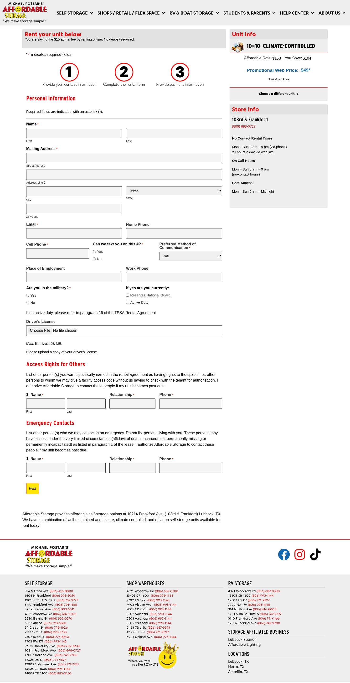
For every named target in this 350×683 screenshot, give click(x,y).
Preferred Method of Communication (177, 242)
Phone (166, 390)
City (28, 197)
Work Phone (137, 264)
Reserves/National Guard (150, 291)
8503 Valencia (137, 612)
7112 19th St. (34, 626)
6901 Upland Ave (139, 631)
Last (129, 140)
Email (32, 221)
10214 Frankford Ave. (41, 644)
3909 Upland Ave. (38, 603)
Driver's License (41, 317)
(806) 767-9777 (67, 594)
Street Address (35, 164)
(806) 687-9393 (159, 622)
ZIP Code (32, 213)
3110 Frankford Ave (242, 612)
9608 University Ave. (40, 640)
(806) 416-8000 (61, 585)
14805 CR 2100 (36, 667)
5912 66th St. (34, 622)
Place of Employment (45, 264)
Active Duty (139, 298)
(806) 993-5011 (63, 603)
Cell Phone (37, 241)
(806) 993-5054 (63, 589)
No (99, 255)
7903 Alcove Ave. (140, 599)
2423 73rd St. (136, 622)
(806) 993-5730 (55, 626)
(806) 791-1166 (66, 599)
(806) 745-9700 (66, 649)
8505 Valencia (137, 617)
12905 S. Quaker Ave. (41, 658)
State (129, 196)
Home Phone (137, 221)
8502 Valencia (137, 608)
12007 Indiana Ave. (39, 649)
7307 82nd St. (35, 631)
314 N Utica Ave (37, 585)
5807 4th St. (34, 617)
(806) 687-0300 (65, 608)
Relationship (121, 390)
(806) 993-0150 (59, 667)
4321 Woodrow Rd (39, 608)
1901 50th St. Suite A (40, 594)
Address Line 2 (35, 181)
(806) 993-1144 (59, 663)
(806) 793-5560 (55, 617)
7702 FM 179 (34, 635)
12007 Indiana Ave (242, 617)
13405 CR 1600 (36, 663)
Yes (100, 248)
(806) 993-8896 (57, 631)
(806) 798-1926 (56, 622)
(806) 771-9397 (55, 654)
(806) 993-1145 (56, 635)
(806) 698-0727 (69, 644)
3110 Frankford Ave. (39, 599)
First (29, 140)
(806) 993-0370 (60, 612)
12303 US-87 (34, 654)
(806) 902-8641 (68, 640)
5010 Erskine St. (37, 612)
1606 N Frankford (38, 589)
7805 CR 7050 (137, 603)
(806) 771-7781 (68, 658)
